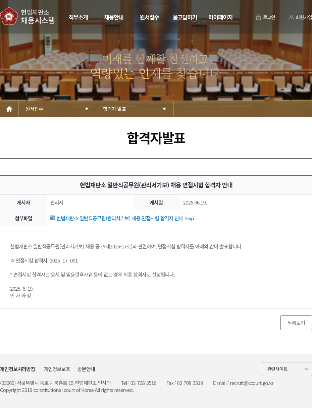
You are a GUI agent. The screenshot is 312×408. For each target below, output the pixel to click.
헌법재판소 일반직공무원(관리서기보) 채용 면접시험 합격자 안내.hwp (122, 218)
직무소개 (78, 17)
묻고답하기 (185, 17)
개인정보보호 (57, 368)
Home (9, 109)
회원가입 (304, 17)
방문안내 (86, 368)
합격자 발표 (114, 108)
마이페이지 (220, 17)
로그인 (269, 17)
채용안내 (113, 17)
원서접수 (149, 17)
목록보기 (296, 322)
